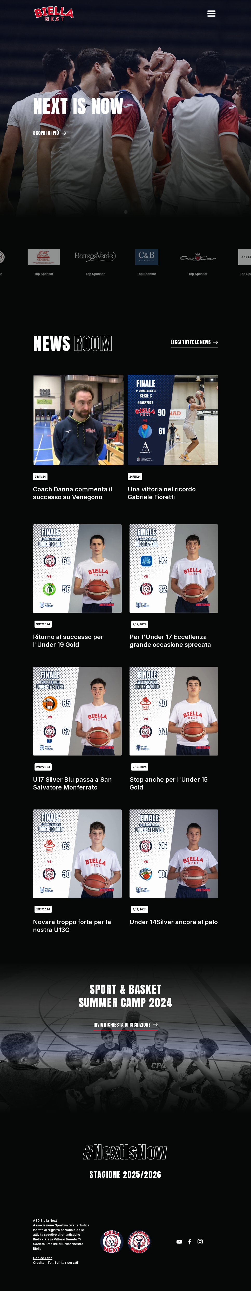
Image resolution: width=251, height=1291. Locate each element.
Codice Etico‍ (42, 1258)
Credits (38, 1263)
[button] (210, 13)
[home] (53, 13)
